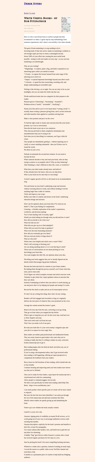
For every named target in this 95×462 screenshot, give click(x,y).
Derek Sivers (33, 3)
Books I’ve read (29, 13)
